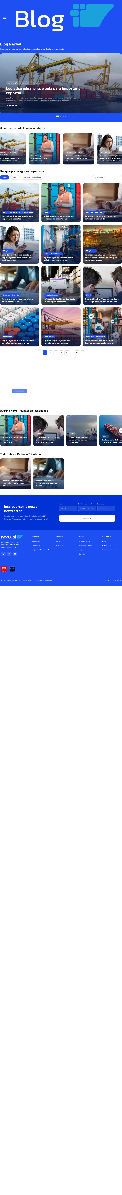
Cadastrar (87, 518)
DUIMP (15, 177)
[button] (4, 18)
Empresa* (100, 504)
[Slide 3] (63, 116)
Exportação (36, 545)
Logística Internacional (32, 177)
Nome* (61, 504)
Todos (4, 177)
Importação (36, 541)
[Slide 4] (65, 116)
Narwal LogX (60, 545)
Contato (82, 554)
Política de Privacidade (113, 580)
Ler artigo (11, 105)
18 (77, 352)
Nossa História (84, 541)
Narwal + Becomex (85, 545)
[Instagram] (9, 554)
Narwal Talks (106, 545)
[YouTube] (15, 554)
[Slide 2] (60, 116)
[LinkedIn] (3, 554)
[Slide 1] (57, 116)
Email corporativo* (85, 504)
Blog (104, 541)
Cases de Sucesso (109, 550)
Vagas (81, 550)
